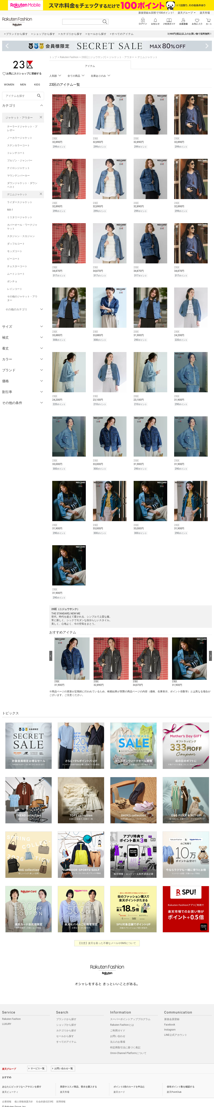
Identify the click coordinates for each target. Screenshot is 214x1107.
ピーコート (13, 258)
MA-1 (10, 209)
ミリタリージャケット (19, 217)
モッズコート (14, 251)
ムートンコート (16, 273)
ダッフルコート (16, 243)
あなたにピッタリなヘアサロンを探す (21, 1082)
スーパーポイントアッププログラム (130, 1014)
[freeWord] (23, 96)
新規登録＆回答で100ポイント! (156, 12)
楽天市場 (205, 12)
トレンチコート (16, 152)
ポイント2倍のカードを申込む (129, 1082)
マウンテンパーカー (18, 175)
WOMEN (9, 84)
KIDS (37, 84)
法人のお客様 (117, 1037)
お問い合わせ (117, 1031)
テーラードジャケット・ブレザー (22, 128)
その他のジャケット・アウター (22, 298)
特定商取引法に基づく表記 (125, 1043)
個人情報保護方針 (23, 1097)
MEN (23, 84)
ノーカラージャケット (19, 137)
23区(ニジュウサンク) (93, 57)
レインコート (14, 288)
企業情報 (6, 1097)
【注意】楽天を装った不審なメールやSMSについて (107, 938)
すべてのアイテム (66, 1037)
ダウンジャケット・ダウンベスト (22, 185)
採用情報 (60, 1097)
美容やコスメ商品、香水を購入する (78, 1082)
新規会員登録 (171, 1014)
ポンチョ (12, 281)
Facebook (169, 1020)
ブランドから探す (66, 1014)
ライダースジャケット (19, 202)
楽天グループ (185, 12)
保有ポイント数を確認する (180, 1082)
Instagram (170, 1025)
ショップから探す (66, 1020)
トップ (53, 57)
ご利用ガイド (117, 1026)
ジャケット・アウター (19, 117)
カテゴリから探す (66, 1026)
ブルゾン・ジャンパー (19, 160)
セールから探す (65, 1031)
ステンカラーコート (18, 145)
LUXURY (6, 1019)
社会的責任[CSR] (44, 1097)
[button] (71, 657)
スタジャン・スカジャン (21, 236)
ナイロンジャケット (18, 168)
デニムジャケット (17, 194)
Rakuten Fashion (69, 57)
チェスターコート (17, 266)
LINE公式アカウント (175, 1030)
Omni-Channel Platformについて (128, 1048)
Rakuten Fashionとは (122, 1020)
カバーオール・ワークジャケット (22, 226)
